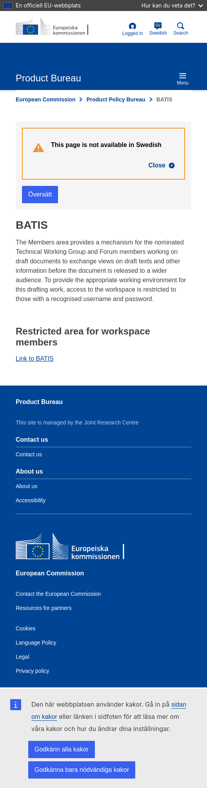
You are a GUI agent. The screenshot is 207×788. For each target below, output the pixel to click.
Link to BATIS (35, 358)
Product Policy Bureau (115, 99)
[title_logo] (54, 26)
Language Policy (36, 642)
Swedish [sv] (158, 29)
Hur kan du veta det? (172, 5)
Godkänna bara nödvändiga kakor (81, 769)
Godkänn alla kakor (61, 749)
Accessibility (30, 500)
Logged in (132, 29)
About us (26, 486)
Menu (183, 79)
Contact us (29, 454)
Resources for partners (43, 608)
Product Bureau (39, 402)
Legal (22, 657)
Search (180, 29)
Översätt (40, 194)
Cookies (26, 628)
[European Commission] (72, 548)
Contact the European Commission (58, 594)
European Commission (45, 99)
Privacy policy (32, 671)
